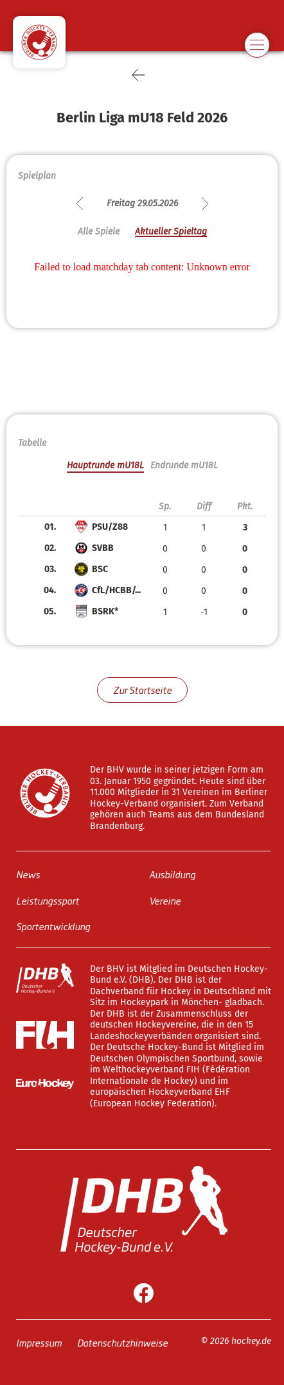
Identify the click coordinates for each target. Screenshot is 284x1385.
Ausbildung (172, 874)
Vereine (165, 900)
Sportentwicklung (53, 926)
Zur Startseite (142, 689)
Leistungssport (47, 900)
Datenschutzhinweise (122, 1342)
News (28, 874)
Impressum (39, 1342)
